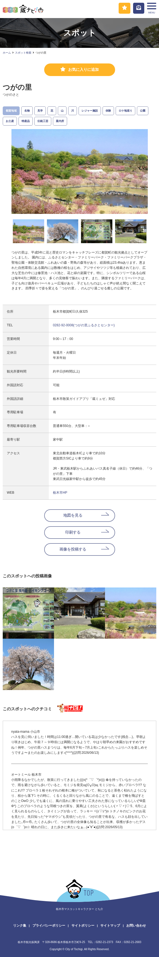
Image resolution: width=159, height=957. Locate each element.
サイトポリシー (82, 925)
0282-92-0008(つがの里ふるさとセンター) (84, 325)
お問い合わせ (136, 925)
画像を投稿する (72, 549)
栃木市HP (60, 493)
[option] (79, 171)
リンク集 (19, 925)
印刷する (72, 532)
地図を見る (72, 515)
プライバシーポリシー (48, 925)
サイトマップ (110, 925)
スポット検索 (23, 52)
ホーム (7, 52)
